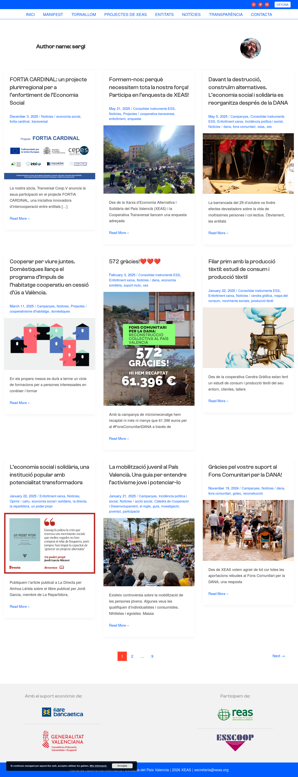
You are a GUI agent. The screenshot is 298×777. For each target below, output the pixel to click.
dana (228, 134)
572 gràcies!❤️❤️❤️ (136, 269)
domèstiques (63, 318)
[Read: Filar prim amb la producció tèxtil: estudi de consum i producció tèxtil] (248, 345)
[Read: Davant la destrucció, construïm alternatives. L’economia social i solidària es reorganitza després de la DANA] (248, 170)
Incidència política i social (267, 129)
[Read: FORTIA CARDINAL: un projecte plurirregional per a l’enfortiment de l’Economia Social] (49, 153)
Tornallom (84, 14)
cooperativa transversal (160, 121)
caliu (26, 508)
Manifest (54, 14)
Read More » (20, 218)
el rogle (165, 521)
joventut (136, 526)
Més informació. (98, 766)
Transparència (225, 14)
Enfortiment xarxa (231, 129)
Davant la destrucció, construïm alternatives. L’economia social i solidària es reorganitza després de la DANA (247, 95)
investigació (118, 526)
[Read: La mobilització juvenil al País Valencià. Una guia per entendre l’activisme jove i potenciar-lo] (149, 567)
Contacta (260, 14)
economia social (69, 116)
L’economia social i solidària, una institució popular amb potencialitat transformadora (49, 482)
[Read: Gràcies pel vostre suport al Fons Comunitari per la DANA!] (248, 537)
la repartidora (32, 513)
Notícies (190, 14)
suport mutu (133, 292)
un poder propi (56, 513)
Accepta (122, 765)
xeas (263, 134)
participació (153, 526)
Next (278, 671)
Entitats (164, 14)
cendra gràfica (265, 303)
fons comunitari (246, 134)
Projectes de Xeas (126, 14)
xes (271, 134)
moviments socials (242, 308)
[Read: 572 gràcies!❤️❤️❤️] (149, 356)
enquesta (136, 126)
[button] (282, 4)
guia (176, 521)
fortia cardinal (20, 121)
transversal (41, 121)
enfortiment (118, 126)
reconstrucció (255, 500)
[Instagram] (253, 4)
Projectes (131, 121)
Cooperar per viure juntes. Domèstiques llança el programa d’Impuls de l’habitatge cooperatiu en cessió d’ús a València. (44, 285)
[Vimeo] (260, 4)
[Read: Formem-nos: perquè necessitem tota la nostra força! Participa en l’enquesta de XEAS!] (149, 166)
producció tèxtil (271, 308)
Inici (31, 14)
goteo (238, 500)
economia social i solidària (52, 508)
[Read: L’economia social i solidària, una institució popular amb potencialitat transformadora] (49, 550)
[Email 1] (267, 4)
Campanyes (240, 123)
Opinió (15, 508)
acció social (147, 516)
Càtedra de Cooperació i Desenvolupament (142, 519)
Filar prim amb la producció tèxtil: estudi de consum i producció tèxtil (244, 277)
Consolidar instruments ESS (155, 116)
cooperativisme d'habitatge (30, 318)
